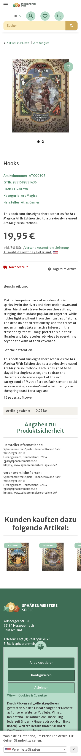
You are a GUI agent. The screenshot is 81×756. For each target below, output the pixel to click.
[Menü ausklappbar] (5, 2)
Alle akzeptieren (41, 663)
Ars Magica (29, 196)
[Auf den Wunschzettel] (68, 67)
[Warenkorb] (59, 16)
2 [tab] (43, 141)
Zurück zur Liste (17, 43)
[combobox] (35, 750)
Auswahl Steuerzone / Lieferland (30, 252)
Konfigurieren (41, 675)
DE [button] (16, 16)
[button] (31, 16)
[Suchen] (34, 25)
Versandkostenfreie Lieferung (46, 248)
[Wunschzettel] (45, 16)
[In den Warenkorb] (6, 56)
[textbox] (35, 749)
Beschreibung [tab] (16, 286)
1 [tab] (38, 141)
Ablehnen (41, 688)
